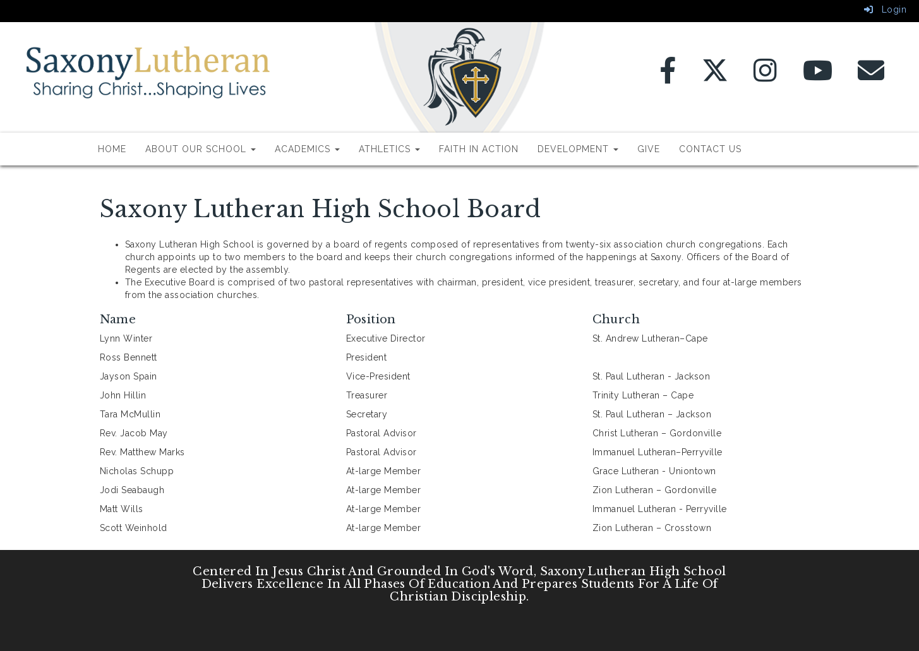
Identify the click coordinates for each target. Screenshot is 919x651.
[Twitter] (715, 77)
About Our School (200, 149)
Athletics (389, 149)
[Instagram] (765, 77)
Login (885, 9)
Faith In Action (479, 149)
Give (648, 149)
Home (112, 149)
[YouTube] (818, 77)
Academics (307, 149)
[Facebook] (668, 77)
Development (578, 149)
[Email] (871, 77)
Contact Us (710, 149)
